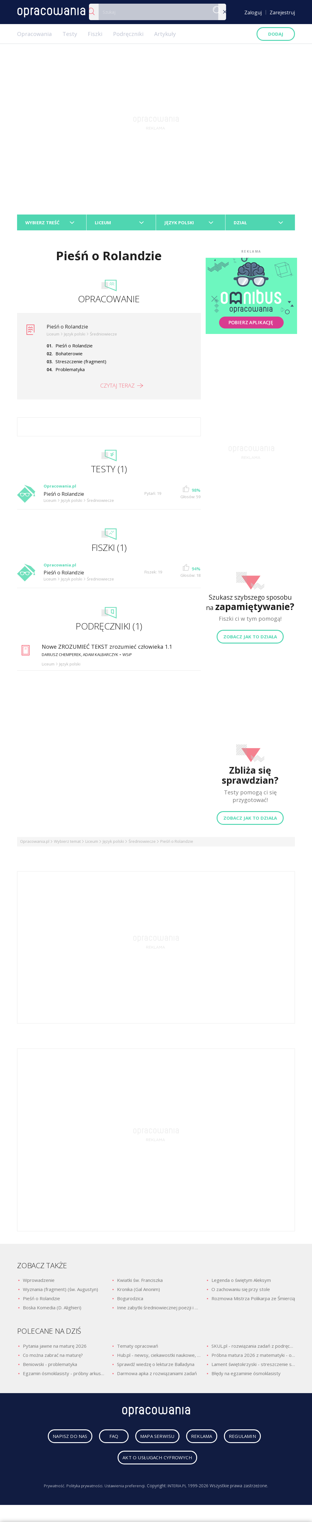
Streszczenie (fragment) (80, 364)
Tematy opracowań (137, 1349)
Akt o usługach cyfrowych (157, 1462)
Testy (69, 33)
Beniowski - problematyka (50, 1367)
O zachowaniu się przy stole (240, 1292)
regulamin (252, 1441)
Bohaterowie (69, 356)
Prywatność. (49, 1490)
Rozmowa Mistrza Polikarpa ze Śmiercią (253, 1301)
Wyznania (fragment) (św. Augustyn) (60, 1292)
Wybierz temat (67, 844)
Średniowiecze (142, 844)
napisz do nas (61, 1441)
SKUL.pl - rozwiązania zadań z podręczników (253, 1349)
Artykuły (165, 33)
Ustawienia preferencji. (127, 1490)
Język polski (113, 844)
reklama (204, 1441)
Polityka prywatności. (82, 1490)
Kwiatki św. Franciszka (140, 1283)
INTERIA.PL (182, 1490)
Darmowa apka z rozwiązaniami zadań (157, 1376)
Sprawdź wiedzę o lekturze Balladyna (155, 1367)
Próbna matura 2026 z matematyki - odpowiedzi (253, 1358)
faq (106, 1441)
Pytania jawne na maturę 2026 (55, 1349)
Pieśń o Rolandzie (69, 329)
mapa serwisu (152, 1441)
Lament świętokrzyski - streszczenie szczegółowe (253, 1367)
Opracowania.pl (34, 844)
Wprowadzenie (39, 1283)
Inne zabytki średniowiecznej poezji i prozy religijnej (158, 1310)
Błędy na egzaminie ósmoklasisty (246, 1376)
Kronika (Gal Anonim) (138, 1292)
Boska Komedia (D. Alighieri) (52, 1310)
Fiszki (95, 33)
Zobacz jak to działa (250, 639)
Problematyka (70, 372)
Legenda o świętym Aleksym (241, 1283)
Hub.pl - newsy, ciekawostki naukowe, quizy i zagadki (158, 1358)
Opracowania (34, 33)
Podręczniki (128, 33)
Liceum (91, 844)
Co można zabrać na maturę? (53, 1358)
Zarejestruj (282, 12)
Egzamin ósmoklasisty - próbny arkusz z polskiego (64, 1376)
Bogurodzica (130, 1301)
